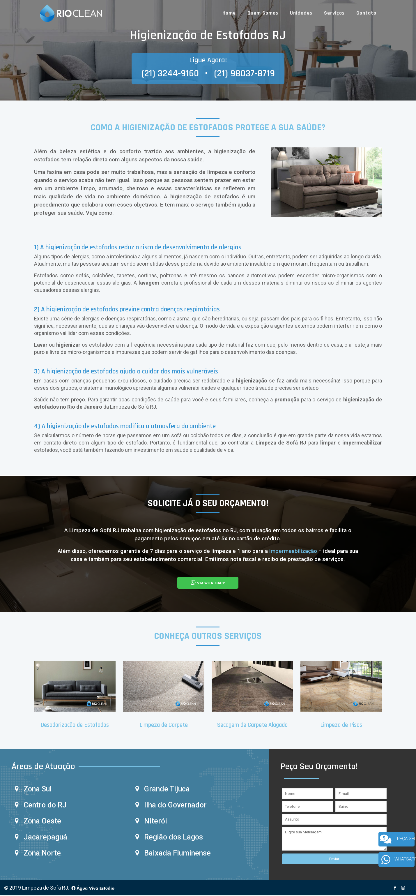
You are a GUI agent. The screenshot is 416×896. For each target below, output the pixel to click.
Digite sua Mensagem (334, 840)
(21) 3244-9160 (170, 73)
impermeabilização (293, 551)
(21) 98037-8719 (244, 73)
